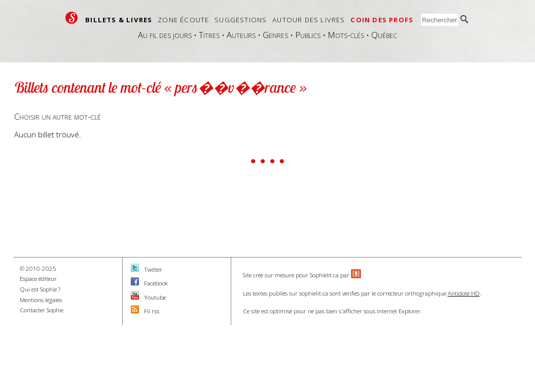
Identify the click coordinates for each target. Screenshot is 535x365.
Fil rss (151, 311)
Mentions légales (41, 300)
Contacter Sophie (41, 310)
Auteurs (241, 35)
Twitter (153, 269)
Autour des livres (308, 19)
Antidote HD (464, 293)
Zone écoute (183, 19)
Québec (384, 35)
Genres (275, 35)
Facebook (156, 283)
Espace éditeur (38, 278)
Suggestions (241, 19)
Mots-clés (346, 35)
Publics (307, 35)
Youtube (155, 297)
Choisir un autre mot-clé (57, 116)
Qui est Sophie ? (40, 289)
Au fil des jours (165, 35)
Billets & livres (118, 19)
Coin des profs (381, 19)
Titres (209, 35)
